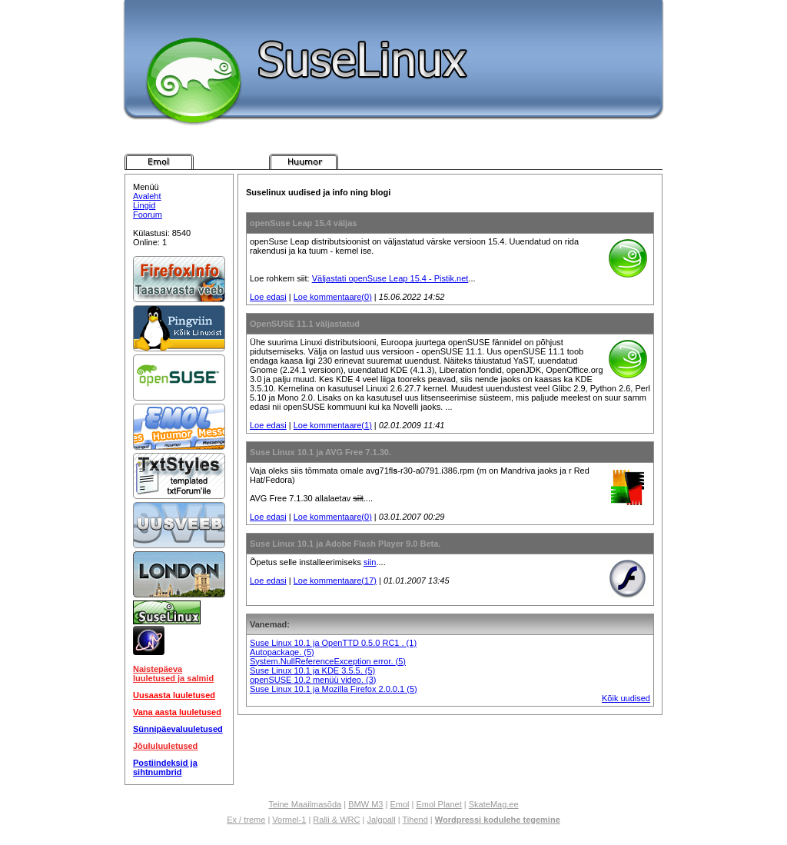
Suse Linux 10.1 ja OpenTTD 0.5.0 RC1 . (328, 642)
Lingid (144, 205)
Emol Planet (438, 804)
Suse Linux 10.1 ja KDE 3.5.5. (307, 670)
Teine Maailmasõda (304, 804)
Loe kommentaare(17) (335, 580)
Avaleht (147, 196)
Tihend (415, 819)
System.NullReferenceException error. (323, 661)
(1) (412, 642)
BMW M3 (365, 804)
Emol (399, 804)
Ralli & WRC (336, 819)
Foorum (147, 214)
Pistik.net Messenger (375, 161)
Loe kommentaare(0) (333, 296)
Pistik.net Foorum (520, 161)
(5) (309, 652)
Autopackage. (277, 652)
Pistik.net (159, 161)
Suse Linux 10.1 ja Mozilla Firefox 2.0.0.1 (328, 689)
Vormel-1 (289, 819)
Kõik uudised (626, 698)
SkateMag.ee (494, 804)
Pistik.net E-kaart (448, 161)
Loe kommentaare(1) (333, 425)
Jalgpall (381, 819)
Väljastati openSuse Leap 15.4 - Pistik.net (390, 278)
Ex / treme (246, 819)
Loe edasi (268, 296)
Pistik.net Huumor (303, 161)
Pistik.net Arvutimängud (231, 161)
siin (370, 562)
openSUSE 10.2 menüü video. (308, 679)
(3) (371, 679)
